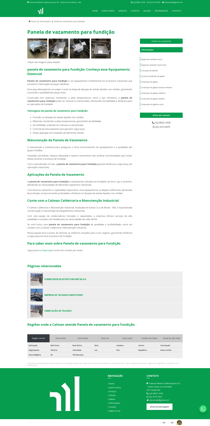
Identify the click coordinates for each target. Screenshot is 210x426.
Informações (161, 11)
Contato (176, 11)
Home (95, 11)
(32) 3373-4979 (154, 2)
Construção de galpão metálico (153, 99)
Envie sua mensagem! (159, 407)
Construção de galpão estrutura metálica (156, 87)
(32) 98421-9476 (138, 2)
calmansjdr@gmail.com (172, 2)
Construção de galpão (149, 82)
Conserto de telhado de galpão (153, 76)
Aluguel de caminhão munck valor (153, 65)
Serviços (122, 11)
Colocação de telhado (149, 71)
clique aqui (47, 250)
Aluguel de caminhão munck (151, 59)
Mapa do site (114, 411)
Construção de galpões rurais (152, 104)
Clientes (135, 11)
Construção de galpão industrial (153, 93)
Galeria (147, 11)
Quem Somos (108, 11)
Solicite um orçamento (161, 41)
